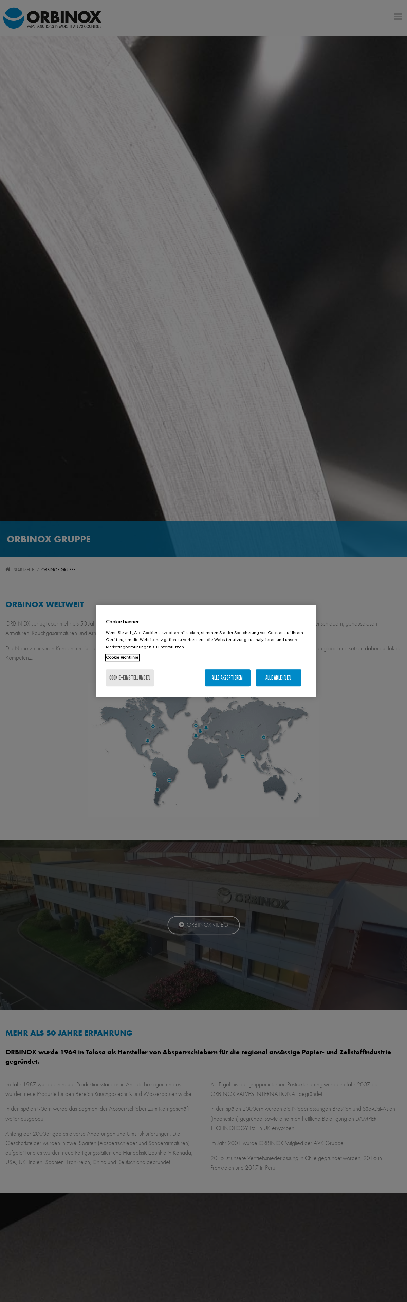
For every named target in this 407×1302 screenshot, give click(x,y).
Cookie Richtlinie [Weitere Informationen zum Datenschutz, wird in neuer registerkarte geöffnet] (122, 657)
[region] (206, 651)
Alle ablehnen (278, 678)
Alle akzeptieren (227, 678)
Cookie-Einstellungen (130, 678)
